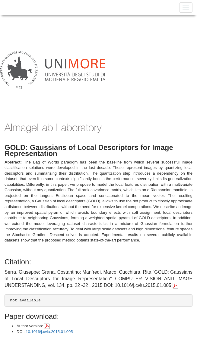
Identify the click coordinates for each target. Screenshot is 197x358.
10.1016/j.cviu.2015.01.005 (49, 331)
